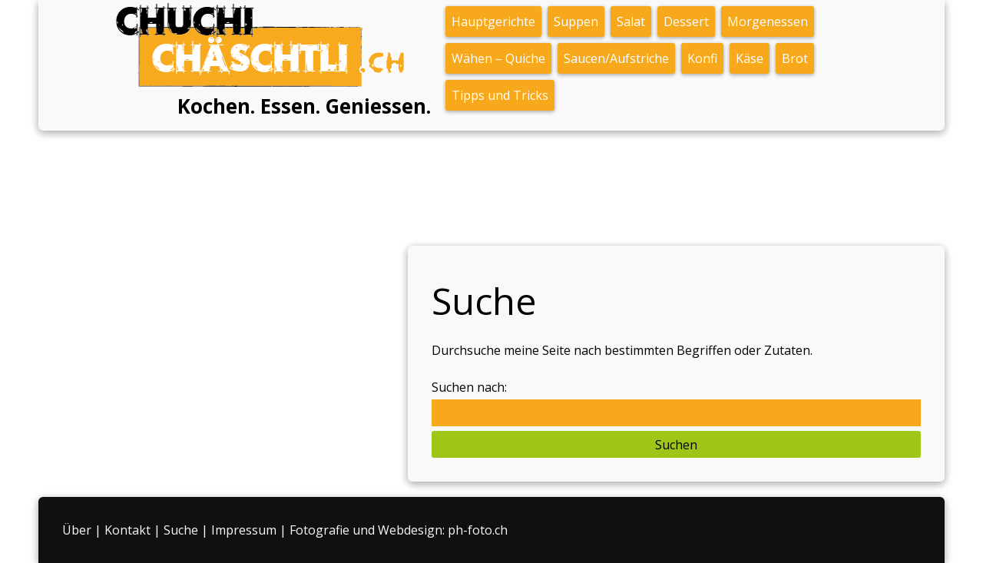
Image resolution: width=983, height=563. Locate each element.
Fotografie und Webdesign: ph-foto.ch (399, 530)
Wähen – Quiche (498, 58)
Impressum (243, 530)
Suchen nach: (469, 387)
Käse (749, 58)
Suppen (576, 21)
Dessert (686, 21)
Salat (631, 21)
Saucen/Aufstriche (616, 58)
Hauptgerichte (493, 21)
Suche (181, 530)
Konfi (702, 58)
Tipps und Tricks (500, 95)
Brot (795, 58)
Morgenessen (767, 21)
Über (76, 530)
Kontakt (127, 530)
